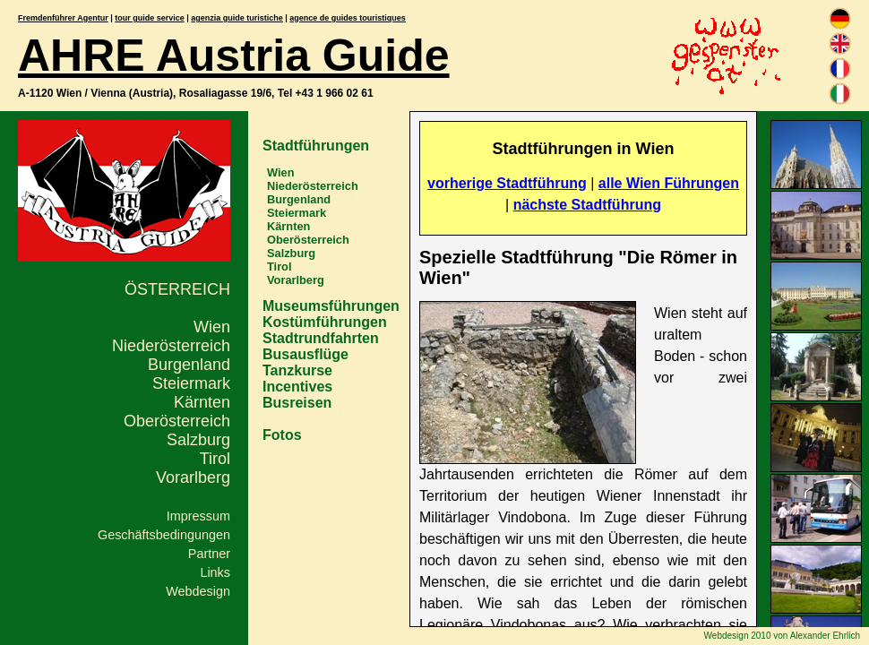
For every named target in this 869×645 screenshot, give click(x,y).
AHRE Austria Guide (234, 55)
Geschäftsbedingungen (164, 535)
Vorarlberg (193, 477)
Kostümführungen (324, 322)
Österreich (177, 289)
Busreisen (296, 402)
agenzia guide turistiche (237, 17)
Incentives (297, 386)
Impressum (198, 516)
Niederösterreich (171, 346)
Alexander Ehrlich (825, 636)
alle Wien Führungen (668, 183)
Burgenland (189, 365)
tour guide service (150, 17)
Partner (209, 553)
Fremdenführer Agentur (63, 17)
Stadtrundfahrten (320, 338)
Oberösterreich (177, 421)
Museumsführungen (331, 306)
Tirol (215, 459)
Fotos (282, 435)
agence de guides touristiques (347, 17)
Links (215, 572)
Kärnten (202, 402)
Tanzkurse (297, 370)
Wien (212, 327)
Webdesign (198, 591)
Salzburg (198, 440)
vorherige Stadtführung (507, 183)
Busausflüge (305, 354)
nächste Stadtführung (587, 204)
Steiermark (191, 383)
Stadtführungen (315, 145)
